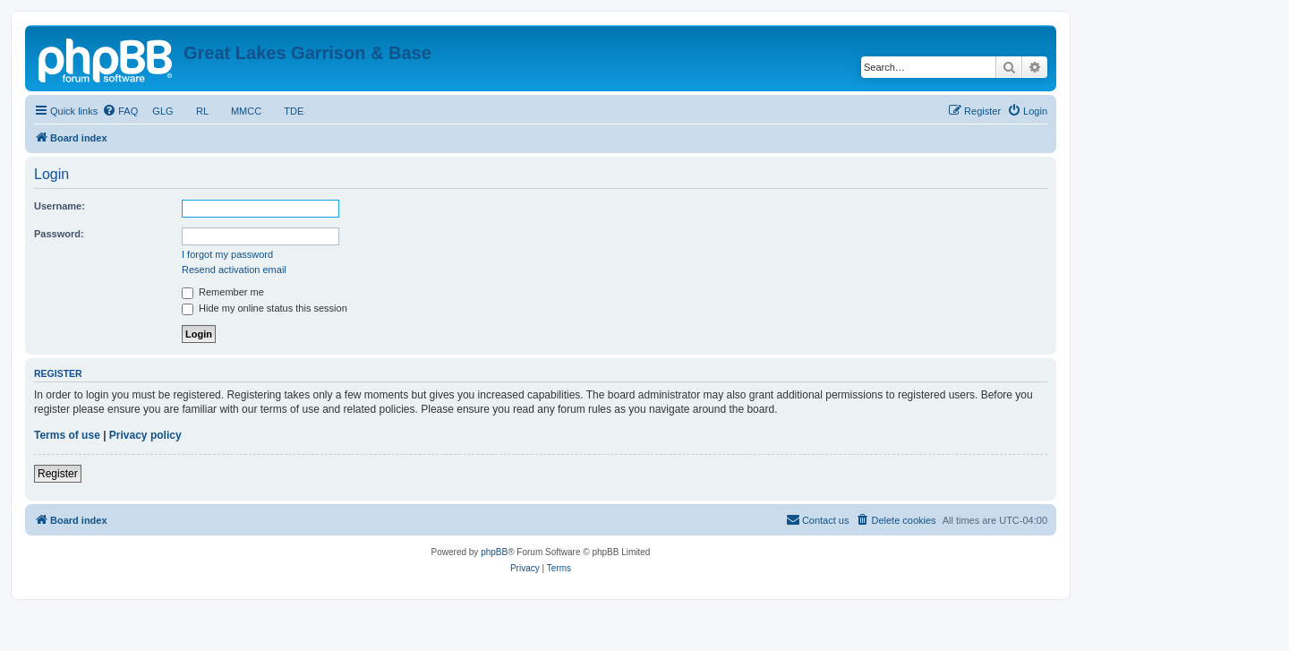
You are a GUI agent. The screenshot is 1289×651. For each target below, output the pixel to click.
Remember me (223, 292)
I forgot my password (227, 254)
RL (202, 111)
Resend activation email (234, 269)
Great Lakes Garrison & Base (307, 53)
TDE (294, 111)
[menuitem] (120, 111)
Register (58, 473)
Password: (59, 233)
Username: (59, 206)
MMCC (246, 111)
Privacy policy (145, 435)
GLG (163, 111)
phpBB (494, 552)
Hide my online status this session (264, 308)
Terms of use (67, 435)
